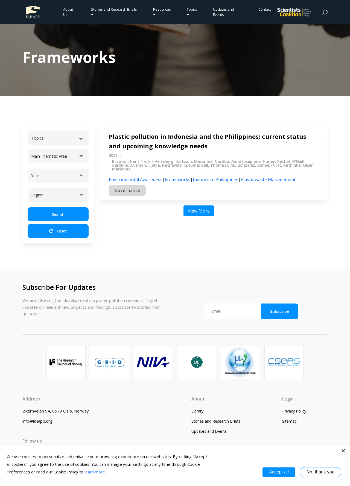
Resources (162, 12)
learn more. (95, 472)
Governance (127, 190)
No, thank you (320, 472)
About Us (68, 12)
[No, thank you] (343, 450)
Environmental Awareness (135, 179)
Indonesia (203, 179)
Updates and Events (223, 12)
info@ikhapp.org (37, 421)
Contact (264, 9)
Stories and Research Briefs (115, 12)
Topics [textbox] (37, 138)
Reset (58, 231)
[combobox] (58, 138)
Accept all (279, 472)
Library (197, 411)
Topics (192, 12)
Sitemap (289, 421)
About (198, 399)
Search (58, 214)
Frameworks (177, 179)
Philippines (226, 179)
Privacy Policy (294, 411)
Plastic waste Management (268, 179)
